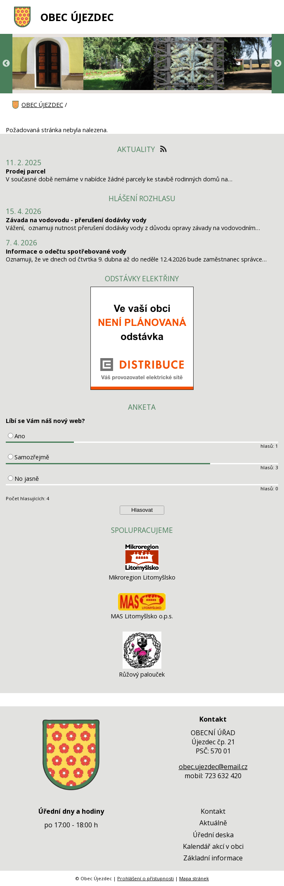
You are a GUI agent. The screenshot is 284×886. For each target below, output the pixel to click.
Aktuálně (213, 822)
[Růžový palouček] (142, 666)
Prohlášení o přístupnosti (145, 878)
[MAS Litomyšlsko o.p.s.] (142, 608)
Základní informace (213, 857)
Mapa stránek (194, 878)
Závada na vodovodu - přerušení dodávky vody (76, 220)
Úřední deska (213, 834)
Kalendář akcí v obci (213, 846)
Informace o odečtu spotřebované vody (66, 251)
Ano (19, 436)
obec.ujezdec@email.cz (213, 766)
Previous (6, 63)
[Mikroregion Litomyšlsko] (142, 569)
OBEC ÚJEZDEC (77, 17)
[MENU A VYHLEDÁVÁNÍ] (266, 17)
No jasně (26, 478)
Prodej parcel (25, 171)
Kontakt (213, 811)
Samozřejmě (31, 457)
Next (278, 63)
